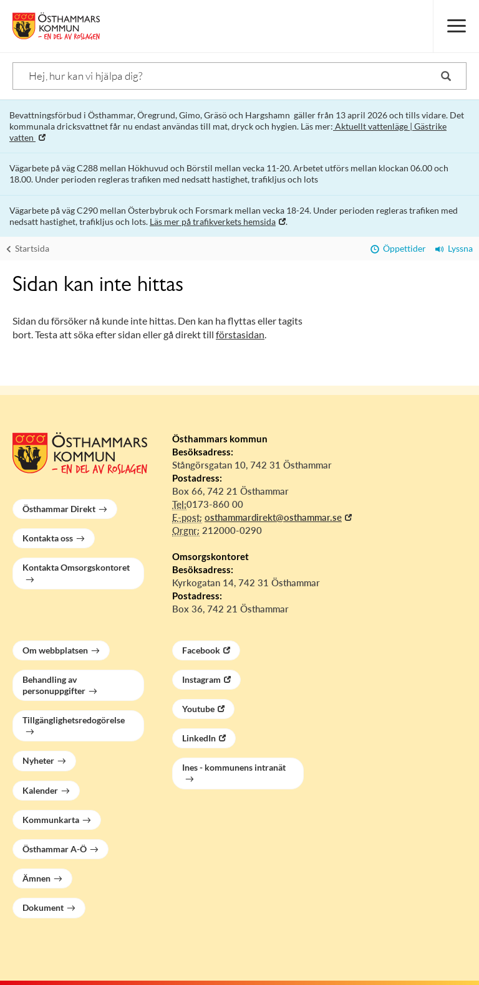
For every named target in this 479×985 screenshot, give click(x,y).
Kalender (40, 790)
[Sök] (239, 76)
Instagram (201, 679)
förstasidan (240, 334)
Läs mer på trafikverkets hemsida (213, 221)
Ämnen (36, 878)
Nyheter (38, 760)
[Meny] (456, 26)
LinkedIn (199, 738)
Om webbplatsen (55, 650)
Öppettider (398, 248)
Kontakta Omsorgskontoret (76, 567)
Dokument (43, 907)
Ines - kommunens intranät (234, 767)
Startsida (27, 248)
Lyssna (454, 248)
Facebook (201, 650)
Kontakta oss (47, 538)
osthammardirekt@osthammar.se (273, 517)
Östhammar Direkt (58, 508)
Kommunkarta (50, 819)
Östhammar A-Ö (54, 849)
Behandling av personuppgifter (53, 685)
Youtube (198, 708)
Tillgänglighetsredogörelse (73, 720)
